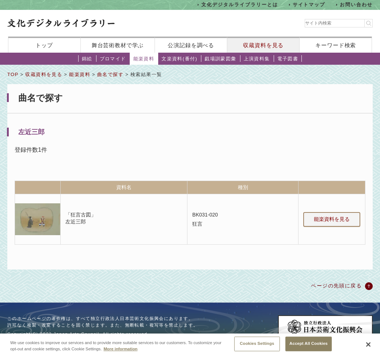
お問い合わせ (356, 4)
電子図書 (288, 58)
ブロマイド (113, 58)
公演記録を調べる (191, 45)
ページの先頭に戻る (336, 286)
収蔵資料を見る (263, 45)
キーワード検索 (335, 45)
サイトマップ (309, 4)
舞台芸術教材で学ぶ (118, 45)
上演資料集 (257, 58)
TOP (12, 74)
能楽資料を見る (332, 219)
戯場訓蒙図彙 (220, 58)
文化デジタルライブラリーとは (239, 4)
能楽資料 (144, 58)
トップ (44, 45)
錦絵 (87, 58)
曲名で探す (110, 74)
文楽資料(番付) (179, 58)
